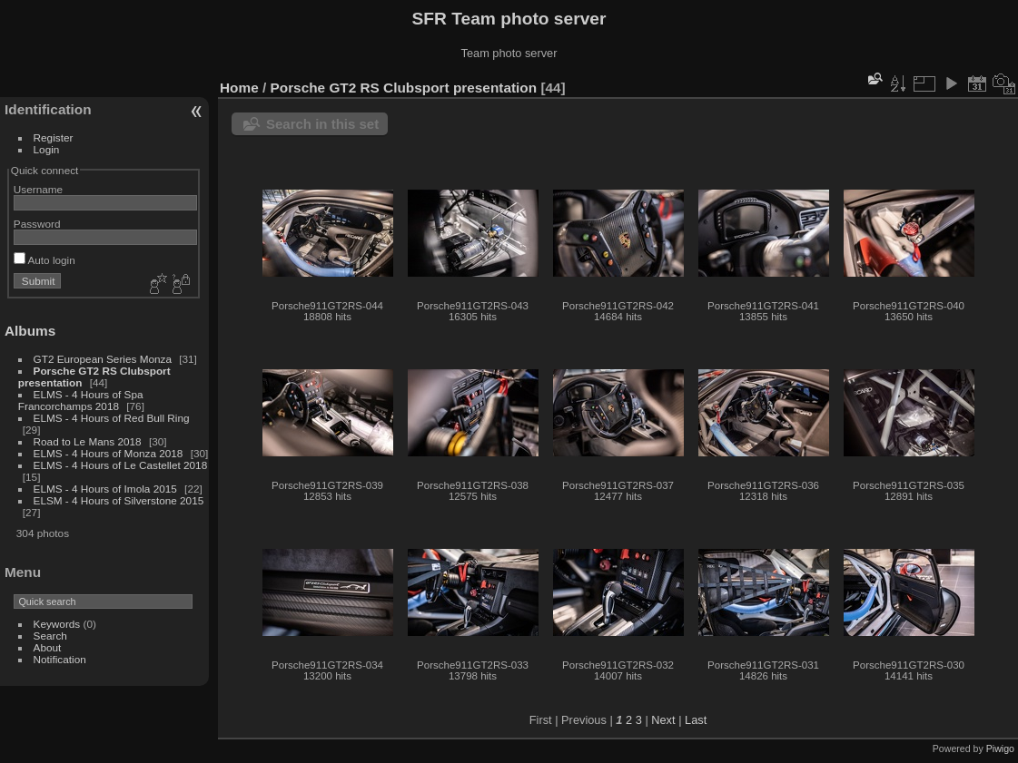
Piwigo (1000, 748)
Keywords (57, 624)
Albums (30, 330)
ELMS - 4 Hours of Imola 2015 (105, 488)
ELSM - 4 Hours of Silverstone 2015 (119, 500)
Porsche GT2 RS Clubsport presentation (404, 87)
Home (239, 87)
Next (663, 720)
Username (38, 189)
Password (37, 224)
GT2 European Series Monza (104, 359)
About (48, 647)
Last (696, 720)
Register (54, 137)
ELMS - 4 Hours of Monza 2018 (108, 453)
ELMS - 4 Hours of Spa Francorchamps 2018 (80, 400)
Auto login (44, 260)
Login (47, 149)
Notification (60, 659)
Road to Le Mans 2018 (88, 441)
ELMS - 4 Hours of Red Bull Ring (112, 418)
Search (50, 635)
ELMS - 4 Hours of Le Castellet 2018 (121, 465)
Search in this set (322, 124)
